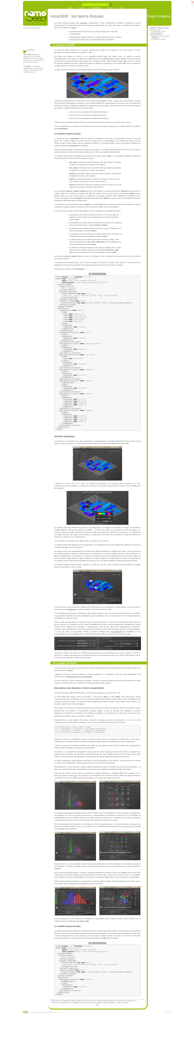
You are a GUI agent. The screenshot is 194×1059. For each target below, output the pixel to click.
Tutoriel (110, 8)
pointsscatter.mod (98, 976)
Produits (81, 8)
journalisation (71, 640)
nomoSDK (83, 23)
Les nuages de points (155, 34)
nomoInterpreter (116, 662)
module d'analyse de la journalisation (79, 707)
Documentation (96, 8)
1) (122, 741)
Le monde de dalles (154, 30)
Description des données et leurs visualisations (79, 719)
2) (93, 746)
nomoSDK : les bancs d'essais (31, 28)
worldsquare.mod (98, 274)
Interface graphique (156, 33)
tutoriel (73, 28)
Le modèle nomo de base (158, 31)
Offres (70, 8)
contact (122, 8)
